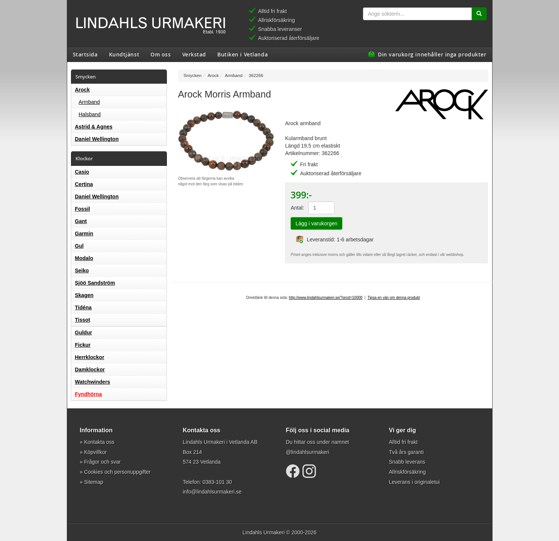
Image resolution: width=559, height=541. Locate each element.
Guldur (83, 333)
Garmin (84, 234)
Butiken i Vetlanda (242, 54)
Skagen (84, 295)
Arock (82, 90)
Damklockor (90, 369)
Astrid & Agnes (94, 127)
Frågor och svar (102, 462)
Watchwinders (92, 382)
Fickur (83, 345)
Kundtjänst (124, 54)
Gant (81, 221)
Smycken (193, 75)
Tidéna (83, 307)
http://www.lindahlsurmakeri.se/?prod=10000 (326, 298)
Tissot (82, 320)
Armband (89, 102)
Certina (84, 184)
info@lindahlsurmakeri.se (212, 492)
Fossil (82, 209)
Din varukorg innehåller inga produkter (432, 54)
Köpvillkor (95, 452)
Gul (79, 246)
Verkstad (194, 54)
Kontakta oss (99, 442)
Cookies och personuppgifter (117, 472)
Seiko (82, 270)
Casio (82, 172)
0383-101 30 (217, 482)
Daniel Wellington (97, 139)
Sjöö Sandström (95, 283)
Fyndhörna (88, 394)
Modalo (84, 258)
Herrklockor (90, 357)
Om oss (160, 54)
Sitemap (93, 482)
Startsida (85, 54)
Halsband (90, 114)
